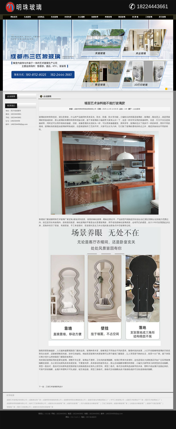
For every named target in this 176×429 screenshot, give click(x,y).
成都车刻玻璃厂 (73, 403)
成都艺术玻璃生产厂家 (134, 400)
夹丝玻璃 (54, 17)
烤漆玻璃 (108, 17)
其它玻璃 (162, 17)
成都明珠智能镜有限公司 (52, 400)
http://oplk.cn (75, 417)
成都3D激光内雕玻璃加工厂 (98, 400)
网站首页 (14, 17)
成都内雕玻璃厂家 (120, 403)
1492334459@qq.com (19, 124)
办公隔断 (81, 17)
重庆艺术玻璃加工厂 (153, 400)
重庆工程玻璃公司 (24, 407)
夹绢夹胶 (67, 17)
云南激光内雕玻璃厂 (137, 403)
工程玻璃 (148, 17)
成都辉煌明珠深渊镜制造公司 (75, 400)
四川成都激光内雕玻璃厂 (90, 403)
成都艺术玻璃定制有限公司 (17, 400)
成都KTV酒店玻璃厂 (154, 403)
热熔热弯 (94, 17)
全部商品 (40, 17)
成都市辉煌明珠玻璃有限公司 (85, 109)
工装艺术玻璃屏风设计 (54, 387)
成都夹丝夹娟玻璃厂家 (56, 403)
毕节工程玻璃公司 (117, 400)
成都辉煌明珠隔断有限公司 (17, 403)
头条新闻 (27, 17)
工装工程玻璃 (107, 403)
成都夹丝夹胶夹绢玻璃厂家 (43, 407)
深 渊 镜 (135, 17)
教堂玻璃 (121, 17)
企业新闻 (136, 109)
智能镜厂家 (11, 407)
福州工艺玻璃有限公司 (37, 403)
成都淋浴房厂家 (35, 400)
